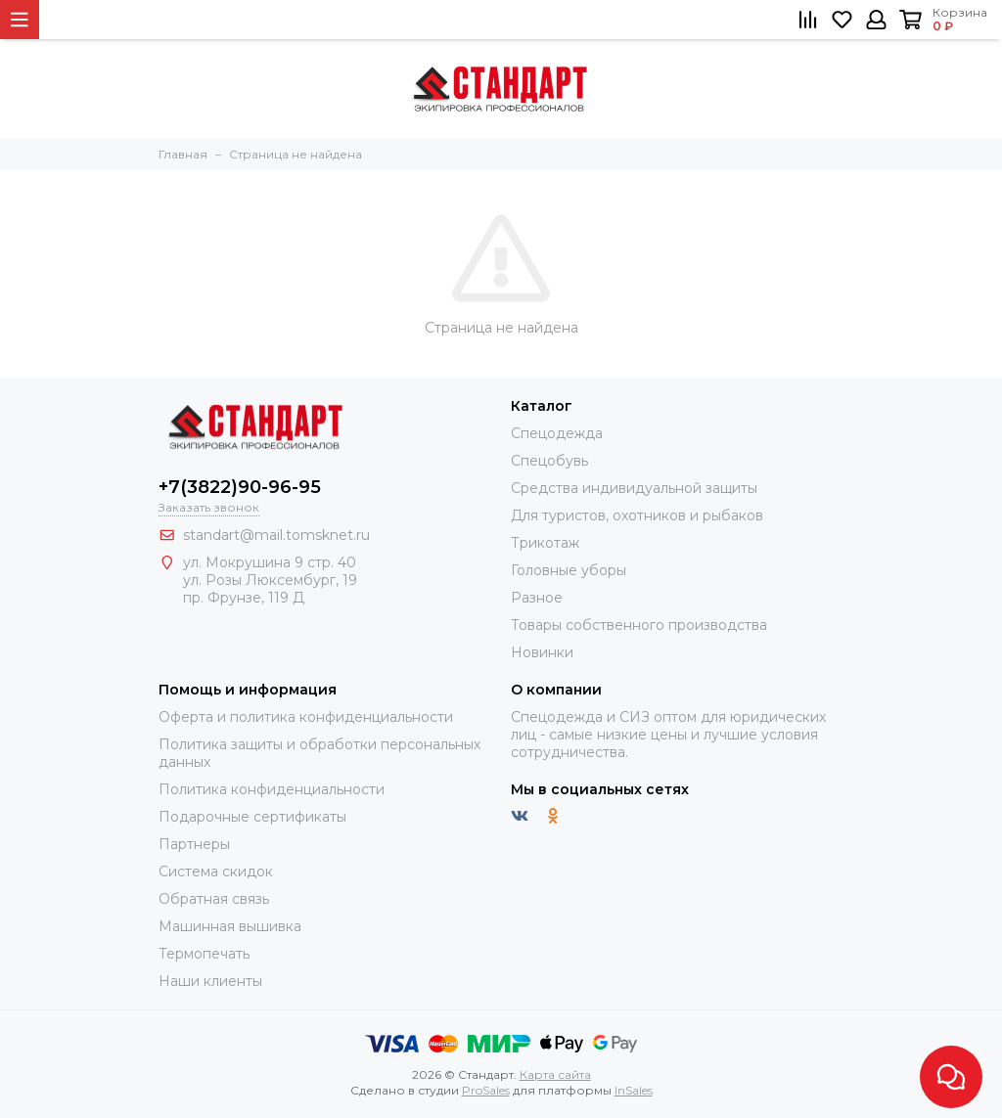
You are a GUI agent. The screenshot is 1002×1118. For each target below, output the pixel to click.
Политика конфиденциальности (272, 789)
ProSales (486, 1090)
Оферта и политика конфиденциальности (306, 717)
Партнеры (194, 844)
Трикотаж (545, 543)
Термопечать (204, 953)
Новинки (542, 652)
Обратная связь (214, 899)
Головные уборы (568, 570)
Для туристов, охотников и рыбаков (637, 515)
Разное (537, 597)
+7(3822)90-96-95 (240, 487)
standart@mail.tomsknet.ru (276, 535)
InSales (634, 1090)
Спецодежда (557, 433)
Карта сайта (555, 1074)
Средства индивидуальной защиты (634, 488)
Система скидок (216, 871)
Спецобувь (549, 461)
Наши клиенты (210, 981)
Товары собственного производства (639, 625)
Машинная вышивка (230, 926)
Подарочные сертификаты (252, 817)
